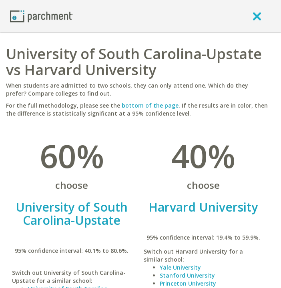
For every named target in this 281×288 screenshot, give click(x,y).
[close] (257, 16)
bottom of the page (150, 105)
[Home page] (41, 16)
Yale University (180, 267)
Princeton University (188, 283)
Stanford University (187, 275)
